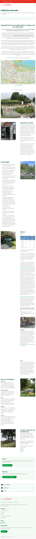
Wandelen (2, 512)
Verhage (21, 451)
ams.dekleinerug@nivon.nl (24, 344)
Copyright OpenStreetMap (18, 85)
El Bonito (21, 450)
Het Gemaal (22, 441)
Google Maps (9, 36)
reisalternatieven (26, 30)
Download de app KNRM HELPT (25, 296)
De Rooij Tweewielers (29, 363)
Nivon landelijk (3, 517)
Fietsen (2, 514)
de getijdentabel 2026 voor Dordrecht (26, 267)
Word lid (4, 531)
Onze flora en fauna (4, 510)
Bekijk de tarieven (7, 465)
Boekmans (22, 448)
